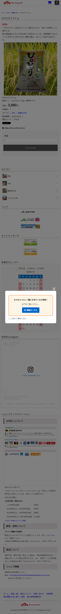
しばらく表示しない (17, 318)
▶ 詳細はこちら (30, 310)
